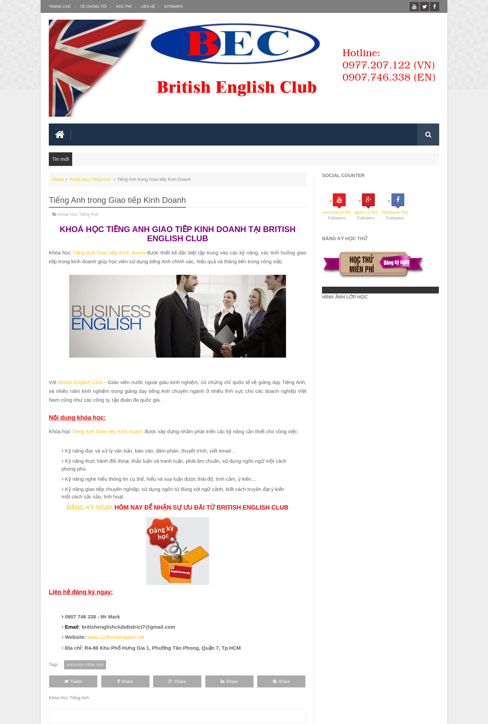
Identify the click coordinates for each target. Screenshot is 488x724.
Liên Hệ (148, 6)
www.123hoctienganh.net (115, 637)
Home (58, 179)
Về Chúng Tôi (93, 6)
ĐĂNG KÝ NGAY (90, 507)
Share (125, 681)
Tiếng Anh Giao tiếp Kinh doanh (109, 252)
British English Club (80, 382)
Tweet (73, 681)
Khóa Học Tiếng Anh (90, 179)
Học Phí (123, 6)
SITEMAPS (173, 6)
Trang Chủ (60, 6)
